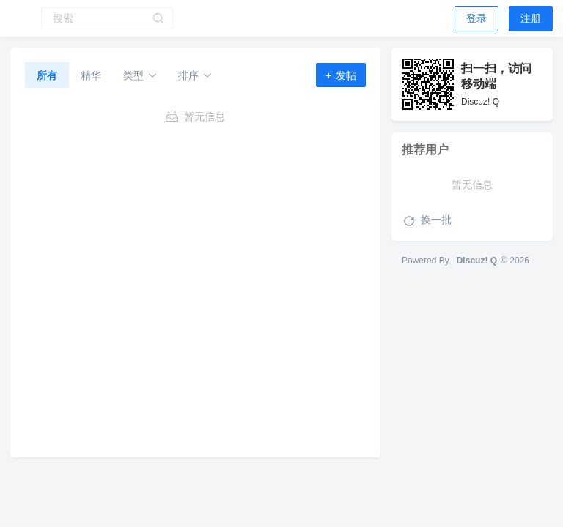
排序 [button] (195, 75)
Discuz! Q (477, 260)
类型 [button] (140, 75)
